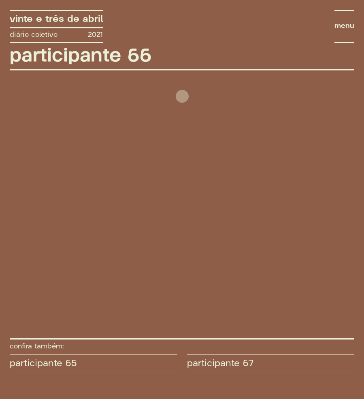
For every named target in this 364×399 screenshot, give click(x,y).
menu (344, 26)
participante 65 (43, 363)
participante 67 (220, 363)
